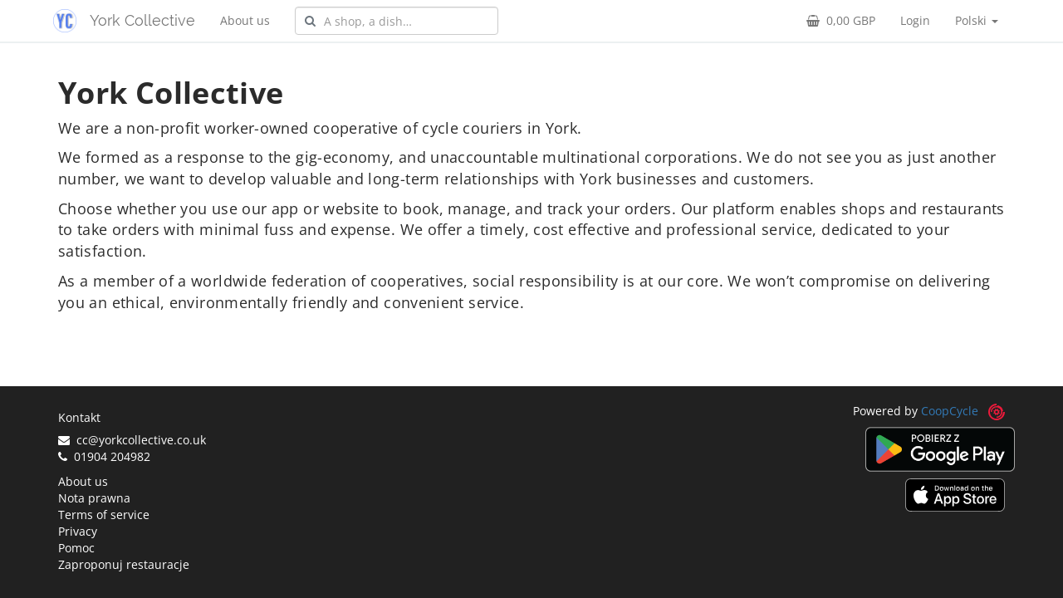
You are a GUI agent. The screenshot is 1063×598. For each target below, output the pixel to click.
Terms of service (103, 514)
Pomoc (76, 548)
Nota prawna (94, 498)
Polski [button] (976, 20)
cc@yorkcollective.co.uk (132, 440)
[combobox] (396, 21)
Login (915, 20)
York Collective (142, 20)
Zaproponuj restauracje (123, 564)
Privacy (77, 531)
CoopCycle (949, 411)
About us (245, 20)
